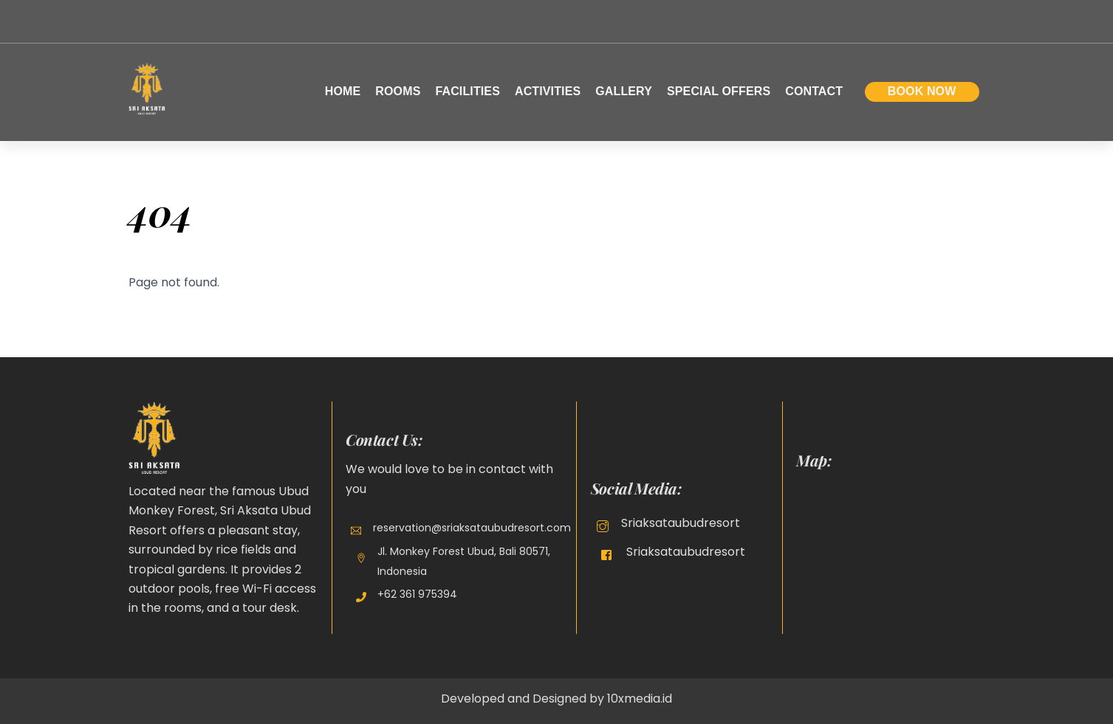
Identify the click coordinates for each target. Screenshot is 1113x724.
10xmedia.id (639, 698)
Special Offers (718, 91)
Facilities (467, 91)
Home (343, 91)
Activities (548, 91)
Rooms (397, 91)
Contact (814, 91)
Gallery (623, 91)
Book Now (922, 91)
